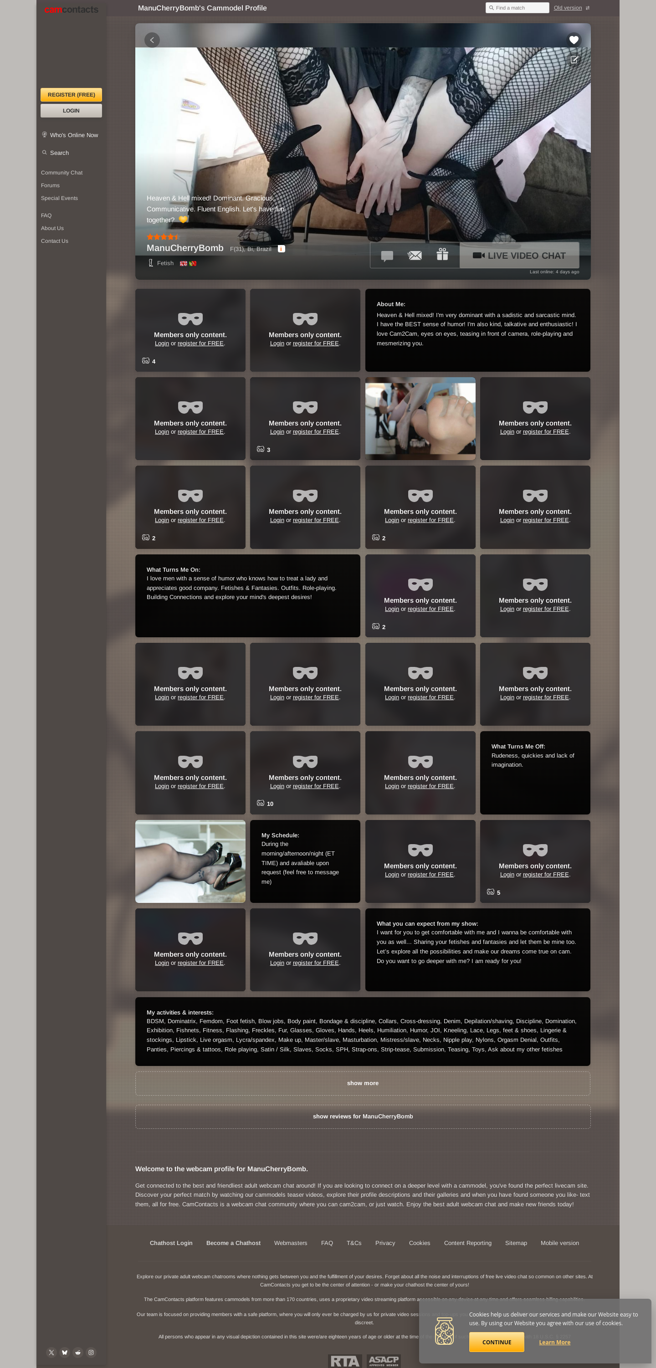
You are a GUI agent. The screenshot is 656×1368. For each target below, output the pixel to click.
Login (71, 111)
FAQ (327, 1243)
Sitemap (516, 1243)
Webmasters (291, 1243)
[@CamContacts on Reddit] (77, 1352)
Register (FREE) (71, 95)
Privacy (385, 1243)
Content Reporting (468, 1243)
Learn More (555, 1342)
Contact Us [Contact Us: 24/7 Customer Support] (54, 241)
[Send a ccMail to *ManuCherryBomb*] (415, 255)
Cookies (419, 1243)
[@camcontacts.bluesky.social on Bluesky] (64, 1352)
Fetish (160, 263)
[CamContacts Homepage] (71, 45)
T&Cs (354, 1243)
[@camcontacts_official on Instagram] (91, 1352)
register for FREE (201, 343)
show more (363, 1083)
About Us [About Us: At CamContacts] (52, 228)
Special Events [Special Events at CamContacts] (59, 198)
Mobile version (560, 1243)
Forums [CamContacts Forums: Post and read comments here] (50, 185)
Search (59, 152)
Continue (496, 1342)
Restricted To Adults (345, 1361)
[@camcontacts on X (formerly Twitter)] (51, 1352)
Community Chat (61, 172)
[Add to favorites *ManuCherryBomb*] (574, 40)
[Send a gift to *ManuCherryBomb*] (442, 255)
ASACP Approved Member (384, 1361)
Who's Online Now (74, 135)
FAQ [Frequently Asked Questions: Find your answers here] (46, 215)
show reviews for (363, 1116)
